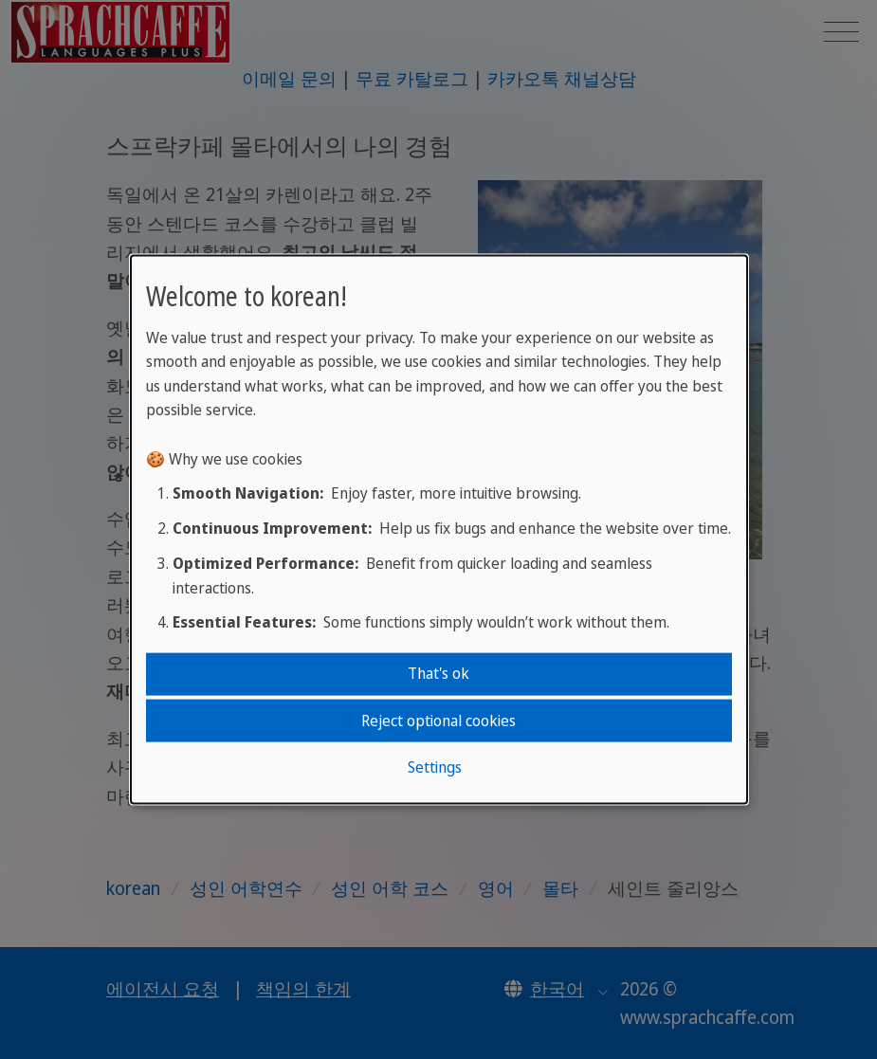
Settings (435, 767)
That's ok (438, 673)
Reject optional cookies (438, 719)
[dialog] (439, 529)
